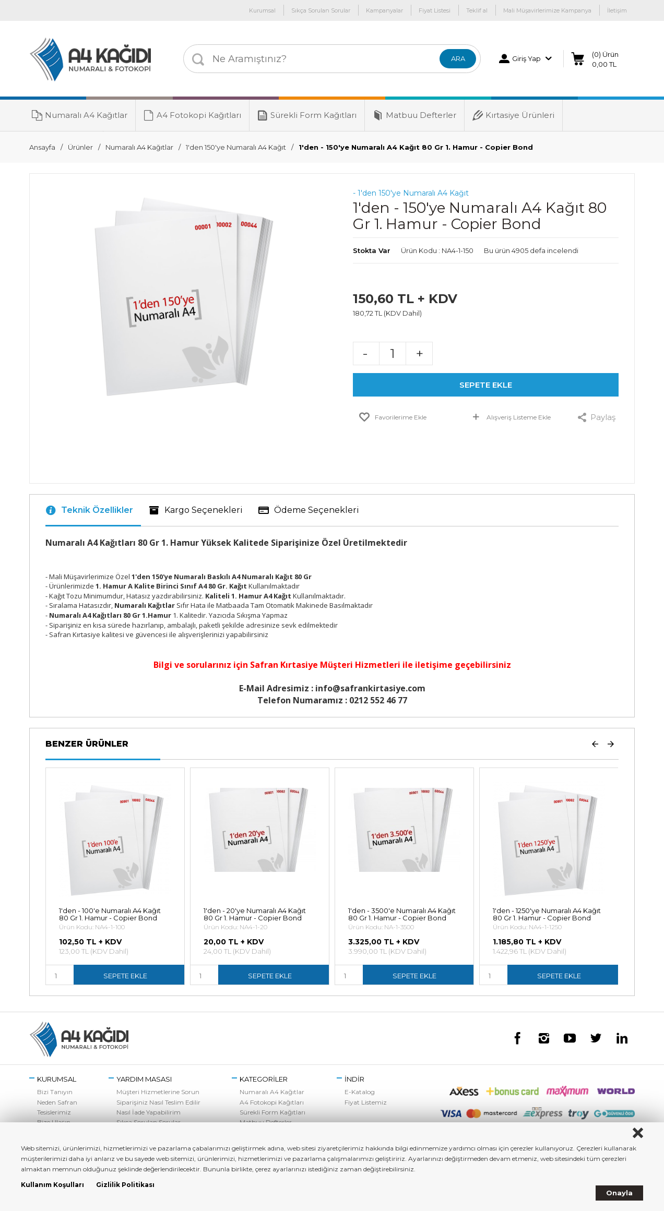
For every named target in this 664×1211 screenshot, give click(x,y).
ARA (458, 58)
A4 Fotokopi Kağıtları (192, 115)
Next (611, 743)
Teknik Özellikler (89, 510)
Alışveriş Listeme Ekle (511, 419)
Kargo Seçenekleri (196, 510)
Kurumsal (262, 10)
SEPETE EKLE (485, 385)
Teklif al (477, 10)
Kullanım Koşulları (52, 1185)
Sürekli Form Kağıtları (307, 115)
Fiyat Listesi (434, 10)
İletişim (617, 10)
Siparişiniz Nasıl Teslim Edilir (158, 1102)
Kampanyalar (384, 10)
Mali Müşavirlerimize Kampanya (547, 10)
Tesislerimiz (54, 1112)
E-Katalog (360, 1092)
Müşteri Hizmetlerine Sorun (157, 1092)
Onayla (619, 1193)
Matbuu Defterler (414, 115)
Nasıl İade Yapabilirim (148, 1112)
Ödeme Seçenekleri (308, 510)
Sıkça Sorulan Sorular (320, 10)
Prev (595, 743)
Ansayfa (42, 147)
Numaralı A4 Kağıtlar (79, 115)
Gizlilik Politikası (125, 1185)
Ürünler (80, 147)
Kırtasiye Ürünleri (513, 115)
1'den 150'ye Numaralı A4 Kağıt (236, 147)
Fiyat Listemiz (366, 1102)
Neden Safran (57, 1102)
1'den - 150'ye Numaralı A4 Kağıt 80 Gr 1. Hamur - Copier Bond (416, 147)
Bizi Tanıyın (55, 1092)
